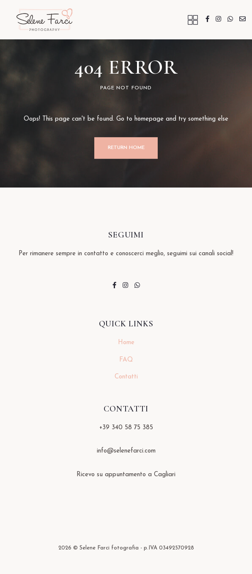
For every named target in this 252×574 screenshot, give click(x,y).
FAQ (126, 360)
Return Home (126, 147)
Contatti (126, 377)
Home (126, 342)
